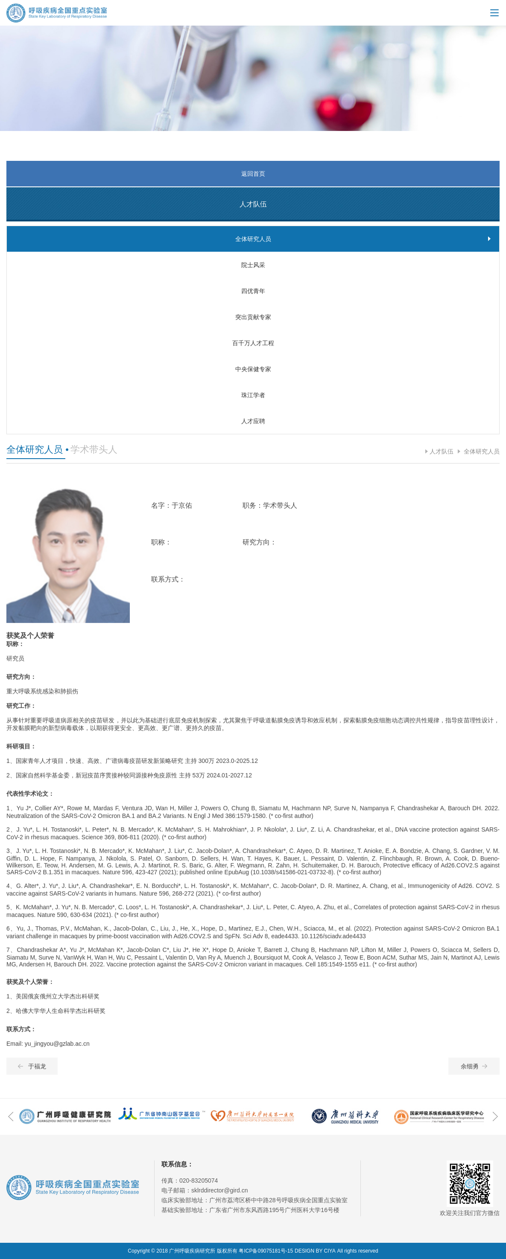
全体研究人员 (481, 451)
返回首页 (253, 173)
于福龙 (32, 1073)
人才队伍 (441, 451)
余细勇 (474, 1073)
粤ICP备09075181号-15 (266, 1251)
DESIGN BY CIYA (315, 1251)
